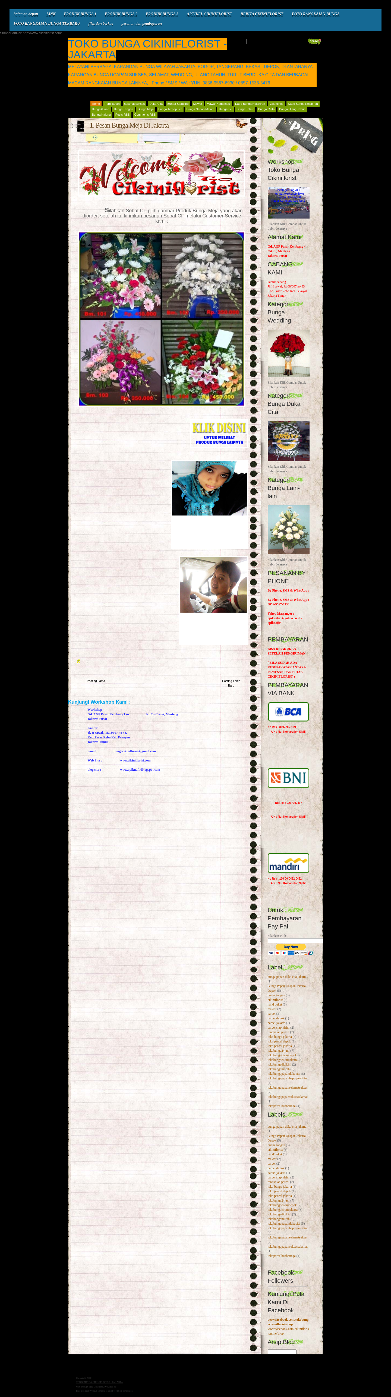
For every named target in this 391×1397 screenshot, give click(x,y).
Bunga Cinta (266, 109)
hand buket (275, 1004)
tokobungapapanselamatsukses (288, 1087)
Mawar (197, 103)
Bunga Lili (225, 109)
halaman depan (26, 14)
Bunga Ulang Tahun (292, 109)
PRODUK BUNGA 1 (80, 14)
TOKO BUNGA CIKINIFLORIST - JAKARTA (147, 49)
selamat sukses (134, 103)
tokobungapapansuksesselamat (288, 1097)
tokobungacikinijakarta (283, 1060)
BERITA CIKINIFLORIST (262, 14)
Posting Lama (96, 680)
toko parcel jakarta (280, 1046)
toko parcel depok (279, 1041)
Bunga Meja (146, 109)
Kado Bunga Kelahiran (250, 103)
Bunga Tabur (245, 109)
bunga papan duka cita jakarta (287, 977)
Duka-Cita (156, 103)
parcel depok (276, 1018)
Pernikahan (112, 103)
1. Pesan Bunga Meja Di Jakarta (129, 125)
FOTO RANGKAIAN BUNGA (315, 14)
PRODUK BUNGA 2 (121, 14)
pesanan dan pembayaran (141, 23)
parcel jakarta (276, 1023)
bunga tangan (276, 995)
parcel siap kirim (279, 1027)
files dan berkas (100, 23)
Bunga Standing (177, 103)
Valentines (276, 103)
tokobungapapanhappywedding (288, 1078)
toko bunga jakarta (280, 1037)
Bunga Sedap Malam (201, 109)
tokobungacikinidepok (282, 1055)
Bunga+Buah (100, 109)
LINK (50, 14)
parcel (272, 1014)
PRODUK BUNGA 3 (162, 14)
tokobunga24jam (279, 1051)
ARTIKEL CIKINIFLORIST (209, 14)
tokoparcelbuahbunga (282, 1106)
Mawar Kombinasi (219, 103)
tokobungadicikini (279, 1064)
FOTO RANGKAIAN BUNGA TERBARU (47, 23)
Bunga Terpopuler (170, 109)
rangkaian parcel (278, 1032)
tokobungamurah (279, 1069)
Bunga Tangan (123, 109)
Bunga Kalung (101, 114)
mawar (272, 1009)
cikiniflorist (275, 1000)
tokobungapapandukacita (284, 1074)
